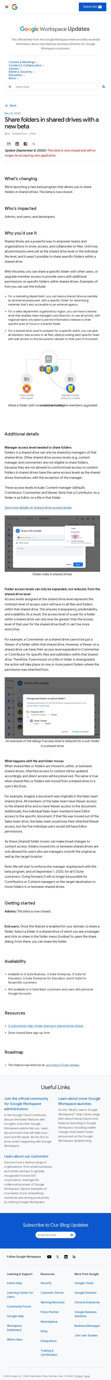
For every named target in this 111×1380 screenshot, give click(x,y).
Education (17, 75)
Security (46, 1283)
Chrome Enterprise (87, 1302)
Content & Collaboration (26, 65)
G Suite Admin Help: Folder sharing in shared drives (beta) (46, 1026)
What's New (14, 1339)
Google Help (15, 1316)
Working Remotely (53, 1302)
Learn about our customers (26, 1156)
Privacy (78, 1376)
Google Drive (19, 133)
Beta (7, 133)
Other (33, 133)
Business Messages (87, 1326)
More (13, 78)
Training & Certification (49, 1353)
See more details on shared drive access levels (38, 508)
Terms (87, 1376)
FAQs (44, 1331)
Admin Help (14, 1283)
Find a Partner (50, 1312)
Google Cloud (84, 1283)
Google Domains (85, 1293)
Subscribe (92, 7)
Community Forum (19, 1306)
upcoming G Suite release (62, 1065)
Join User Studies (86, 1335)
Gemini (15, 68)
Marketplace (49, 1321)
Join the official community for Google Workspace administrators (26, 1104)
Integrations (49, 1341)
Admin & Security (21, 72)
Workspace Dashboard (14, 1328)
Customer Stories (52, 1293)
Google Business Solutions (86, 1314)
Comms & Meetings (23, 62)
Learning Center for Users (20, 1295)
